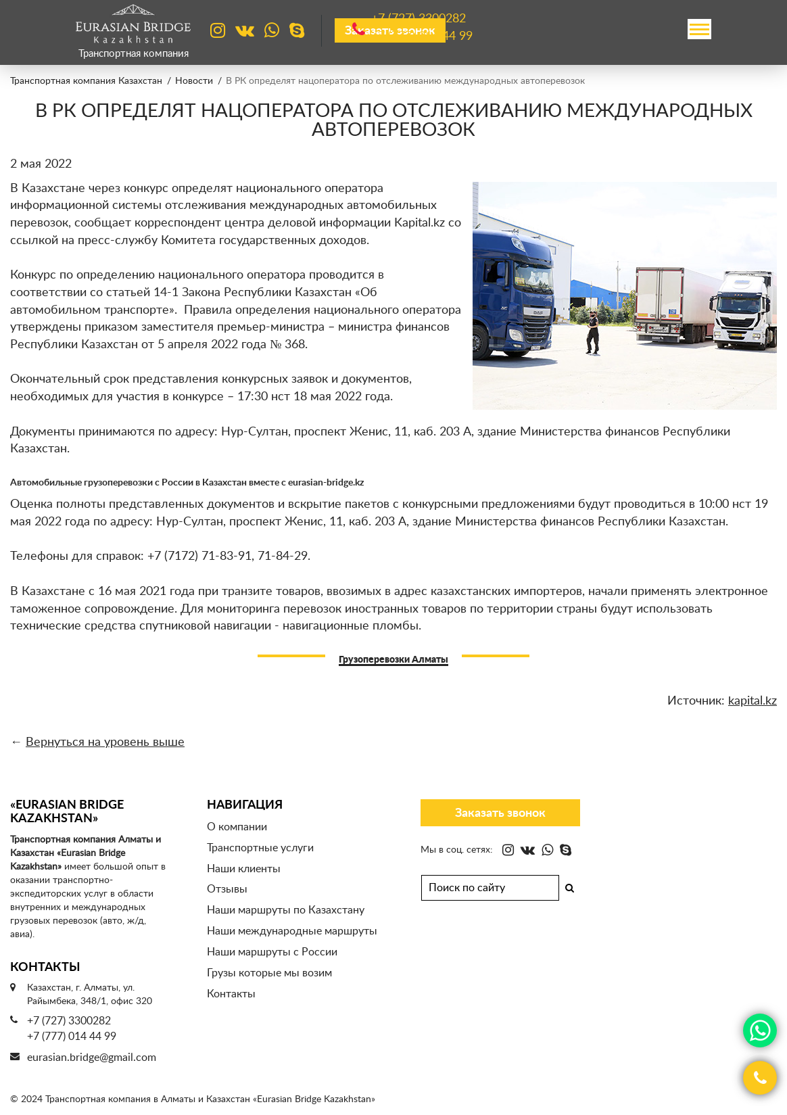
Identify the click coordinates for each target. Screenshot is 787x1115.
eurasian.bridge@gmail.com (91, 1057)
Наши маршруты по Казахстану (285, 910)
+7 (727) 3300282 (69, 1021)
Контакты (231, 994)
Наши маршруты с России (272, 952)
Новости (194, 81)
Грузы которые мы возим (269, 973)
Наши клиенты (244, 868)
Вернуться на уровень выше (105, 742)
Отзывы (227, 889)
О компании (237, 827)
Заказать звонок (500, 813)
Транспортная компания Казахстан (86, 81)
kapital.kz (752, 701)
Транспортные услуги (260, 848)
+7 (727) (418, 20)
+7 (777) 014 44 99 (71, 1036)
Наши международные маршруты (292, 931)
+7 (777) (422, 36)
